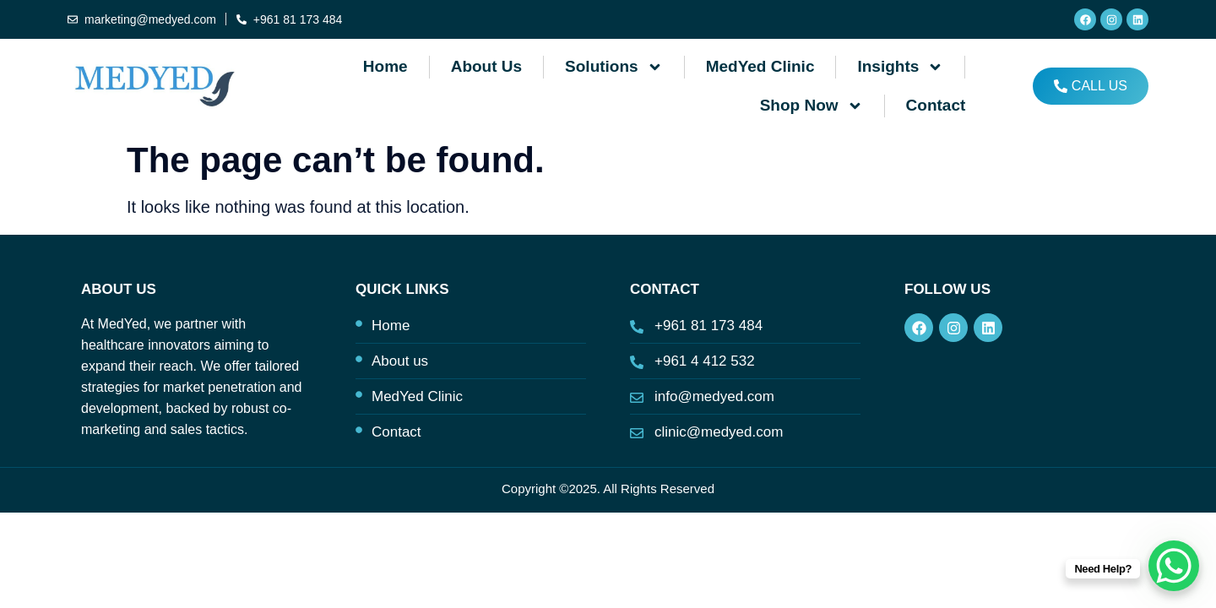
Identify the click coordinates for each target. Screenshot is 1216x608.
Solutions (614, 67)
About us (486, 66)
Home (385, 66)
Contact (936, 105)
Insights (900, 67)
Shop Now (811, 106)
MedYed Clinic (760, 66)
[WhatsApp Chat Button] (1173, 565)
